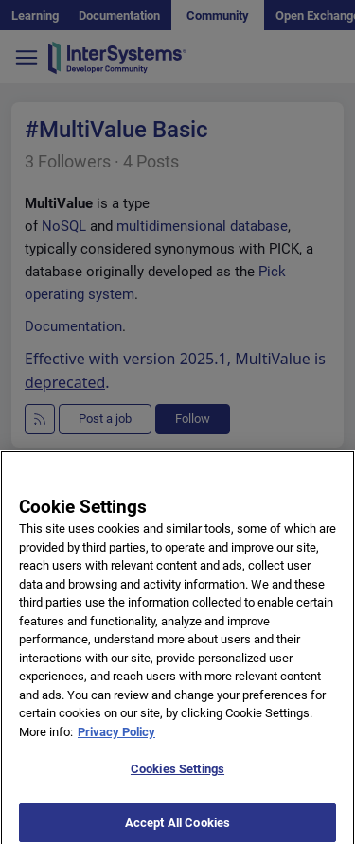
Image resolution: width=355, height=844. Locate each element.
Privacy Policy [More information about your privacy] (116, 737)
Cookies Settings (177, 774)
